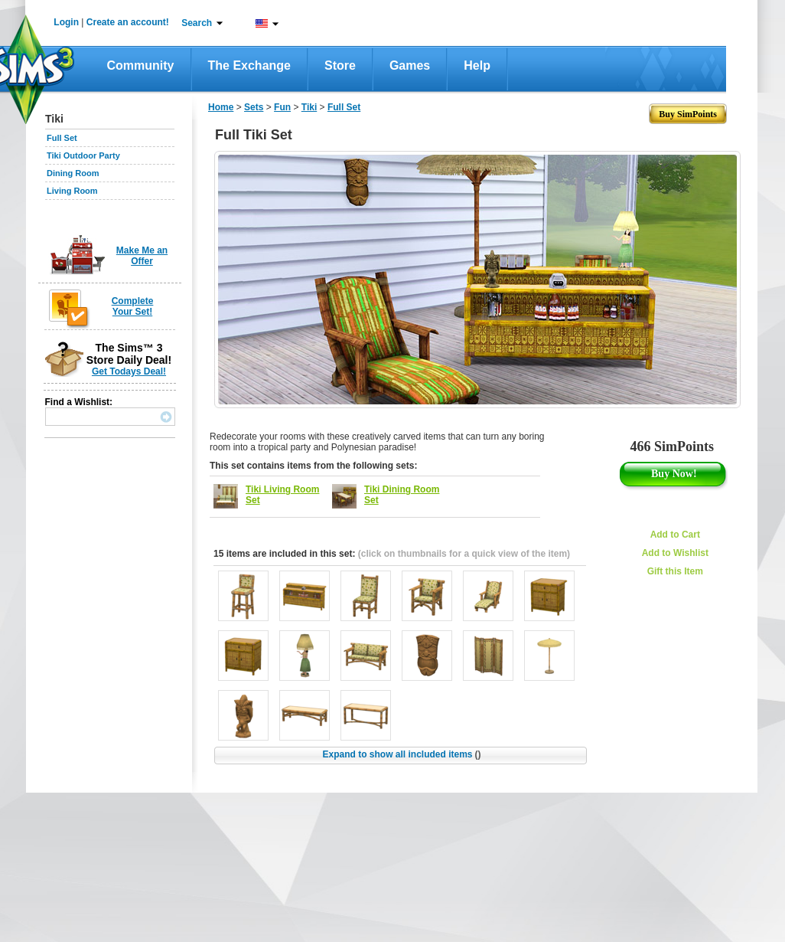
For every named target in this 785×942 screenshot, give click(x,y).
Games (409, 65)
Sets (253, 107)
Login (66, 22)
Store (340, 65)
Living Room (72, 190)
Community (140, 65)
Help (477, 65)
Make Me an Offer (142, 256)
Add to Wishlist (675, 553)
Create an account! (127, 22)
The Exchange (249, 65)
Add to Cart (675, 534)
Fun (282, 107)
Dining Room (73, 173)
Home (220, 107)
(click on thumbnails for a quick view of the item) (464, 553)
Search (196, 23)
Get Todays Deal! (129, 371)
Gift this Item (675, 571)
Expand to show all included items (401, 754)
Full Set (62, 137)
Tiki (309, 107)
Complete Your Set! (133, 306)
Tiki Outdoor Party (83, 155)
